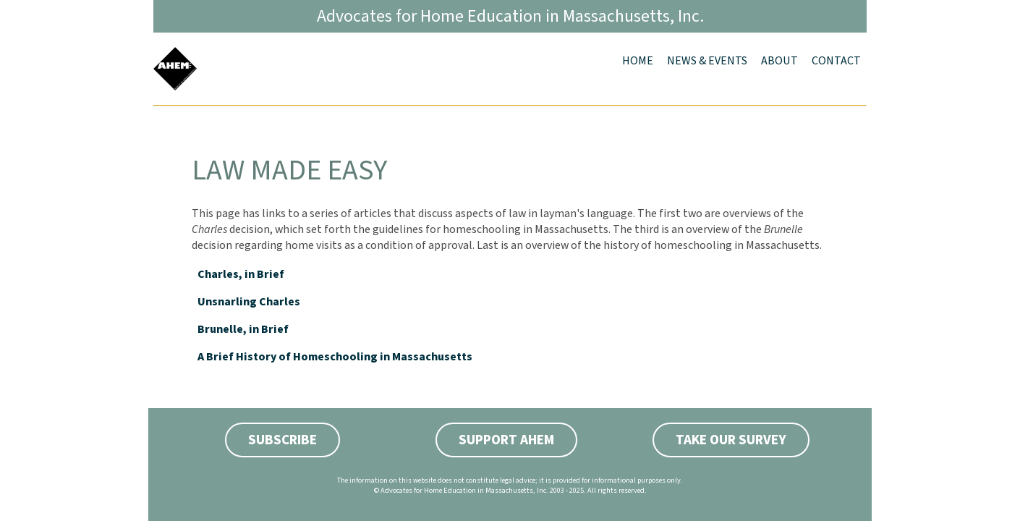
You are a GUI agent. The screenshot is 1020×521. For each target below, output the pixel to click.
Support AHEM (506, 440)
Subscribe (282, 440)
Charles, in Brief (240, 274)
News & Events (707, 61)
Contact (836, 61)
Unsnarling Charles (248, 302)
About (779, 61)
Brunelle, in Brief (243, 329)
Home (637, 61)
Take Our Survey (731, 440)
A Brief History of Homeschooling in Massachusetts (334, 357)
